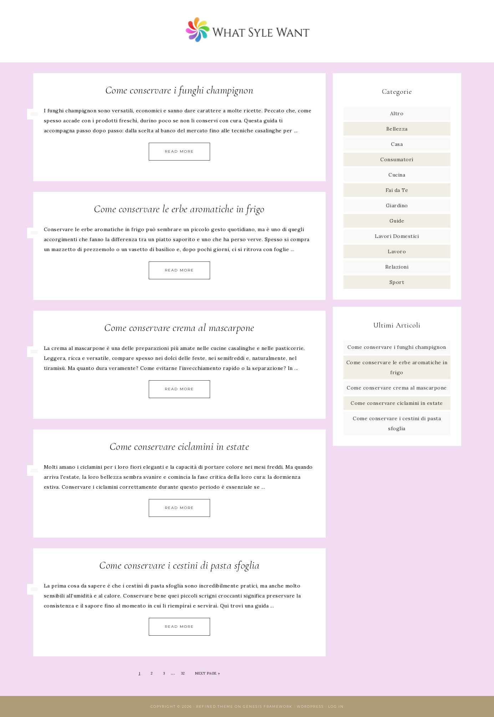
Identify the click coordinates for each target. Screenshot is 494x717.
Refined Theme (214, 706)
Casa (397, 144)
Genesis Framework (267, 706)
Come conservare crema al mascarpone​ (179, 327)
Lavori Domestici (397, 236)
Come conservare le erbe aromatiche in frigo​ (179, 208)
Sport (396, 282)
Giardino (397, 205)
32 (183, 673)
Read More (179, 151)
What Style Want (247, 31)
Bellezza (397, 129)
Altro (397, 113)
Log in (336, 706)
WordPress (310, 706)
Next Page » (207, 673)
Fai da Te (397, 190)
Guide (396, 221)
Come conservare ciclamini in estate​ (179, 446)
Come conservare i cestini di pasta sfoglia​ (179, 565)
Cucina (396, 175)
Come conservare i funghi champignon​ (179, 90)
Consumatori (396, 159)
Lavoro (397, 251)
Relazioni (397, 267)
